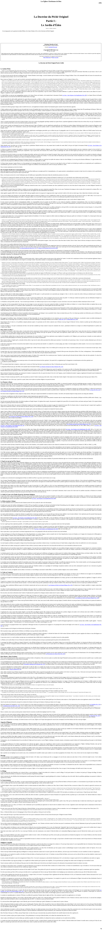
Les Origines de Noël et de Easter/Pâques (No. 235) (12, 391)
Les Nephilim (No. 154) (95, 704)
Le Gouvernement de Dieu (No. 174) (28, 248)
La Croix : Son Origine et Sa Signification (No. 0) (44, 498)
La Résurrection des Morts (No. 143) (11, 705)
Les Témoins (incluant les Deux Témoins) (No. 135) (51, 366)
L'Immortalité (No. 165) (72, 319)
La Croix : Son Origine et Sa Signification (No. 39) (12, 425)
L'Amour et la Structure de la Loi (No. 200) (47, 248)
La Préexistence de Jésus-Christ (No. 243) (55, 653)
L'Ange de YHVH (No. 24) (15, 669)
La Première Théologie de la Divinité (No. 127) (34, 664)
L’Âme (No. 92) (61, 319)
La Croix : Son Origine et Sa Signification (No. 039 (74, 95)
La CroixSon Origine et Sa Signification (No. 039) (46, 529)
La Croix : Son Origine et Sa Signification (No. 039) (78, 429)
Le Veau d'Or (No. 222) (95, 389)
